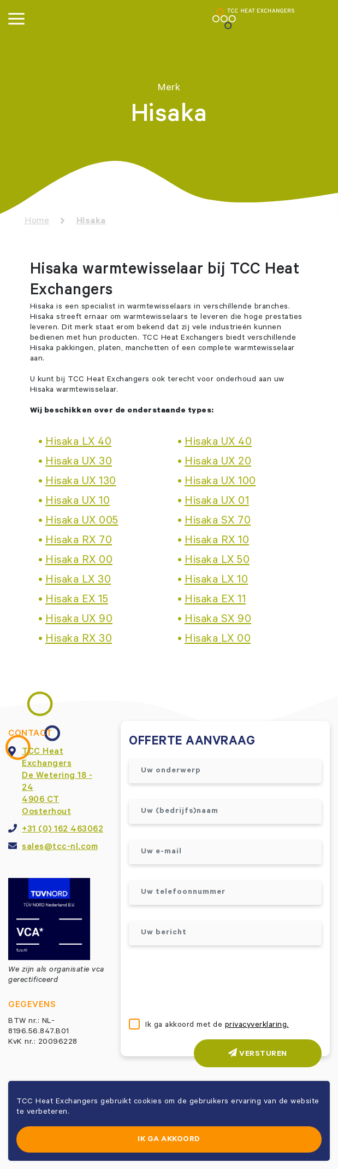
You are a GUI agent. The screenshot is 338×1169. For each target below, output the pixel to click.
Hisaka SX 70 (218, 522)
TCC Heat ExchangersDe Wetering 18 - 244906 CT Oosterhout (57, 782)
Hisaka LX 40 (78, 443)
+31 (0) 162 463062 (62, 830)
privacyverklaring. (257, 1025)
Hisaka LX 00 (218, 640)
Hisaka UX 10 (77, 502)
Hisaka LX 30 (78, 581)
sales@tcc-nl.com (60, 847)
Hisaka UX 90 (78, 620)
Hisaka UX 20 (218, 463)
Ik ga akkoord (169, 1140)
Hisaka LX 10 (216, 581)
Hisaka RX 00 (78, 561)
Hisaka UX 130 (80, 482)
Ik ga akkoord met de (217, 1025)
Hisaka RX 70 (78, 542)
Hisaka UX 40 (218, 443)
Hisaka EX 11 (215, 601)
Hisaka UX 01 (217, 502)
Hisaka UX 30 (78, 463)
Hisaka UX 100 (220, 482)
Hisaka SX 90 (218, 620)
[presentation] (212, 983)
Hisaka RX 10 (217, 542)
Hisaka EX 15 (76, 601)
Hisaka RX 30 (78, 640)
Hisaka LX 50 (217, 561)
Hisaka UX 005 (81, 522)
